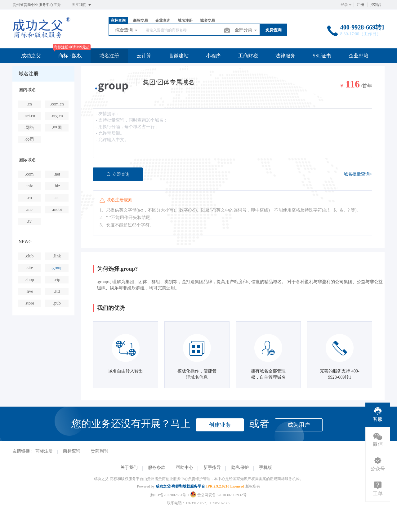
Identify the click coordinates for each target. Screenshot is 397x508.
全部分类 (246, 30)
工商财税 (248, 55)
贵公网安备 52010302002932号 (218, 495)
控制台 (375, 4)
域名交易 (207, 20)
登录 (344, 4)
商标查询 (118, 20)
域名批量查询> (358, 174)
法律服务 (285, 55)
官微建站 (179, 55)
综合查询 (126, 30)
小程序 (213, 55)
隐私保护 (240, 467)
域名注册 (185, 20)
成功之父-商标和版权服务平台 (180, 486)
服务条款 (156, 467)
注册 (360, 4)
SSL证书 (322, 55)
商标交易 (140, 20)
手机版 (265, 467)
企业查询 (162, 20)
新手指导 (212, 467)
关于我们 (129, 467)
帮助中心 (184, 467)
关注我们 (82, 5)
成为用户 (299, 425)
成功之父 (31, 55)
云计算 (143, 55)
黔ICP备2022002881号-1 (169, 495)
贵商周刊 (99, 451)
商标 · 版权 (70, 55)
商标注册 (44, 451)
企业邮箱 (358, 55)
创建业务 (220, 425)
